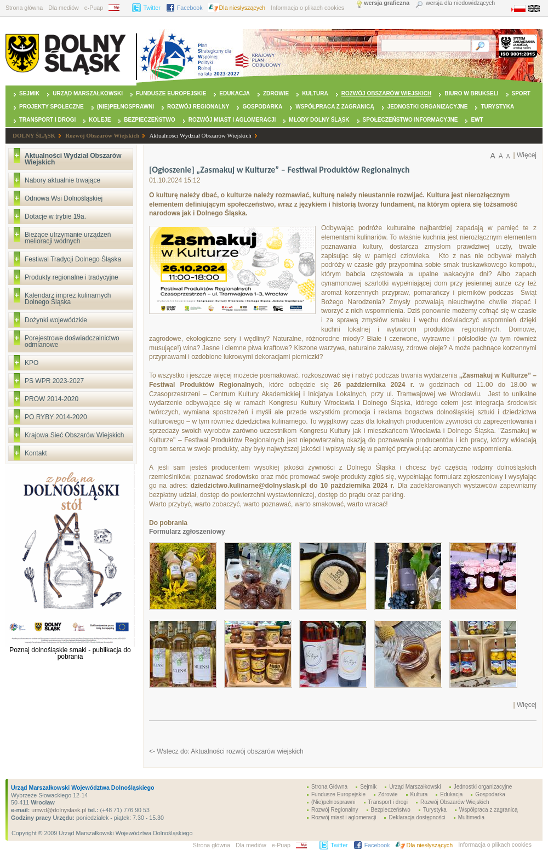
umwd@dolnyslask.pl (58, 810)
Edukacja (234, 93)
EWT (477, 120)
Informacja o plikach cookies (307, 7)
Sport (521, 93)
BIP (117, 7)
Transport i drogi (47, 120)
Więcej (526, 155)
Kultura (315, 93)
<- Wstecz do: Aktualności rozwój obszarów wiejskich (226, 751)
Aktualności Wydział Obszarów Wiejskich (200, 135)
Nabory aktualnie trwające (62, 180)
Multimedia (471, 817)
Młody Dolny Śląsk (319, 120)
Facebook (190, 7)
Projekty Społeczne (51, 107)
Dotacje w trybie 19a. (55, 216)
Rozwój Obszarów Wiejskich (386, 93)
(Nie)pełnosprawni (125, 107)
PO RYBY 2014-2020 (56, 417)
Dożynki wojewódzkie (56, 320)
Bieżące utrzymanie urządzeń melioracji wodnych (68, 238)
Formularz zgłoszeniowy (187, 531)
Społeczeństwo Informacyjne (410, 120)
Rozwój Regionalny (198, 107)
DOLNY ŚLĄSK (34, 135)
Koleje (100, 120)
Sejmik (29, 93)
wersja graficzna (386, 3)
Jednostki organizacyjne (427, 107)
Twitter (151, 7)
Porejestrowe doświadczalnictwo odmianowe (72, 341)
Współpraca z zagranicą (334, 107)
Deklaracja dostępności (417, 817)
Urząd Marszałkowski (88, 93)
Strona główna (24, 7)
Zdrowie (276, 93)
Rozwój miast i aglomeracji (232, 120)
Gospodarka (262, 107)
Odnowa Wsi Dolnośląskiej (63, 198)
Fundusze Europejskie (171, 93)
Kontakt (36, 453)
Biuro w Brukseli (471, 93)
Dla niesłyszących (242, 7)
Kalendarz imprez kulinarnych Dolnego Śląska (68, 299)
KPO (31, 363)
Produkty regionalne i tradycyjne (71, 277)
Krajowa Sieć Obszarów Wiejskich (74, 435)
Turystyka (497, 107)
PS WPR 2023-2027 (54, 381)
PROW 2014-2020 (51, 399)
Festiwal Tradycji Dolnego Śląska (73, 259)
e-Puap (93, 7)
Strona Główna (329, 787)
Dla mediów (63, 7)
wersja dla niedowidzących (460, 3)
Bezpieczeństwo (149, 120)
